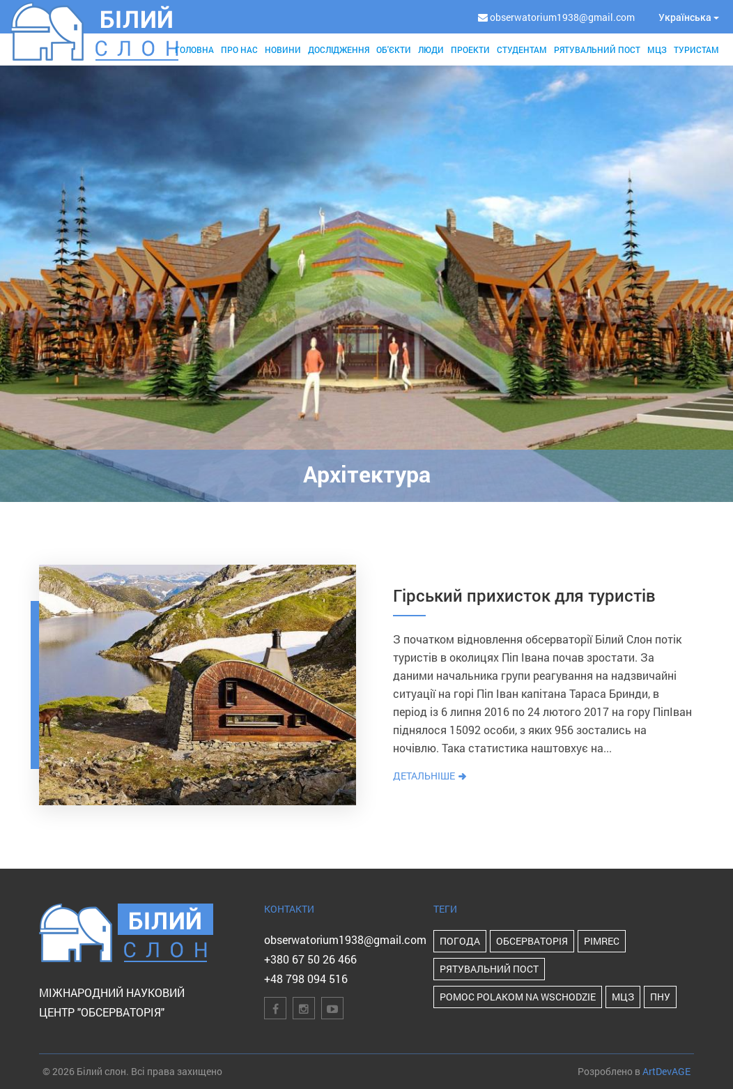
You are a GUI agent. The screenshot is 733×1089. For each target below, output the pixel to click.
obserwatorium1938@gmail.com (345, 939)
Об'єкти (393, 49)
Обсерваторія (532, 940)
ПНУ (660, 996)
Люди (431, 49)
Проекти (470, 49)
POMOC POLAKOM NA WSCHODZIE (518, 996)
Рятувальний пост (597, 49)
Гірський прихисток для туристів (524, 595)
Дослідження (338, 49)
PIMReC (601, 940)
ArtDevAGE (666, 1071)
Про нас (239, 49)
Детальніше (430, 775)
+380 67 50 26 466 (310, 959)
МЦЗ (657, 49)
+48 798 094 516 (306, 978)
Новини (283, 49)
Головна (194, 49)
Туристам (696, 49)
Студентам (522, 49)
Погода (460, 940)
